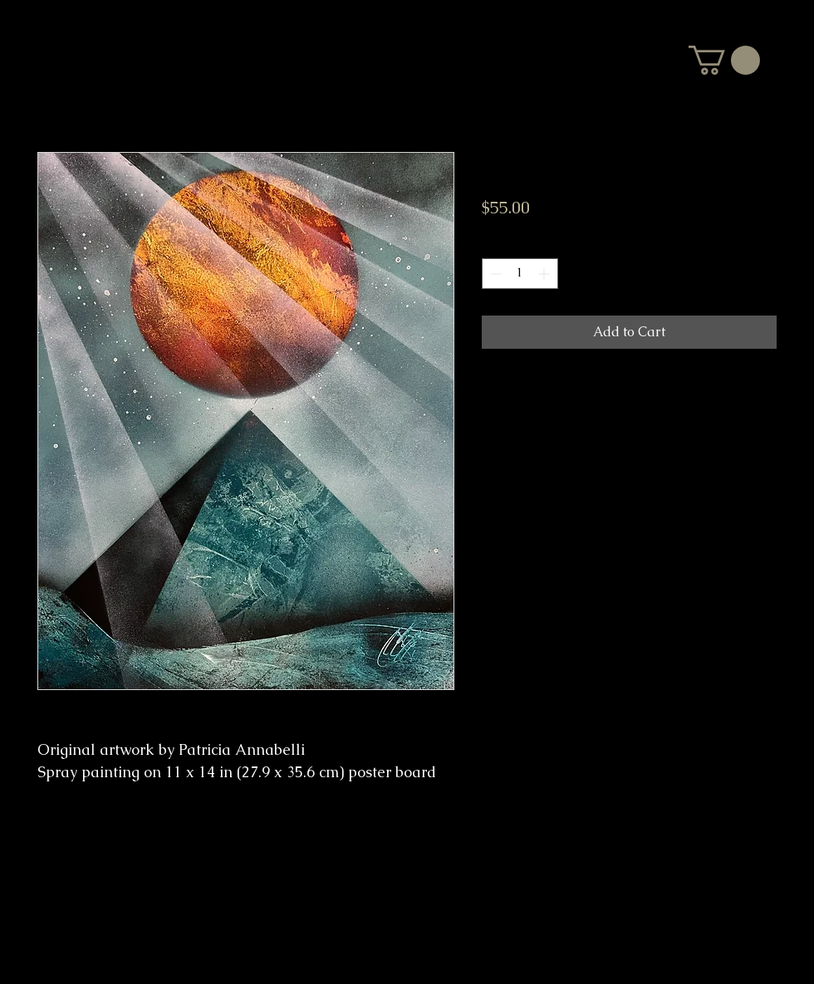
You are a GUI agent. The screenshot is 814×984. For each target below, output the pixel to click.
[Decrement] (494, 273)
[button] (724, 60)
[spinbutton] (520, 273)
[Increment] (545, 273)
